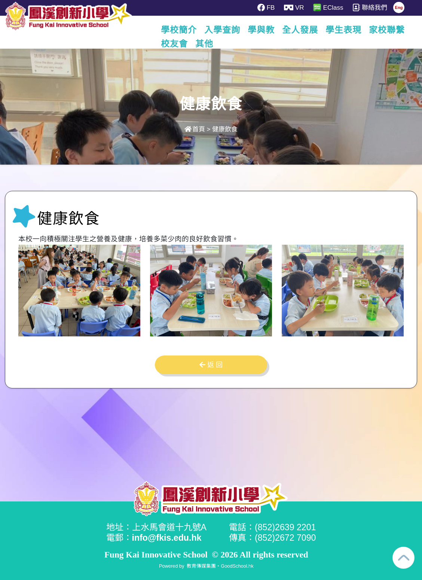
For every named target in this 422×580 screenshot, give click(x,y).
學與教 (265, 30)
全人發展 (304, 30)
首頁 (194, 129)
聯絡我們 (369, 7)
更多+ (386, 30)
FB (266, 7)
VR (294, 7)
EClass (328, 7)
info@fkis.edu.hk (167, 538)
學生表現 (348, 30)
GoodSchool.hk (237, 566)
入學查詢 (227, 30)
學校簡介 (183, 30)
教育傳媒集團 (201, 566)
